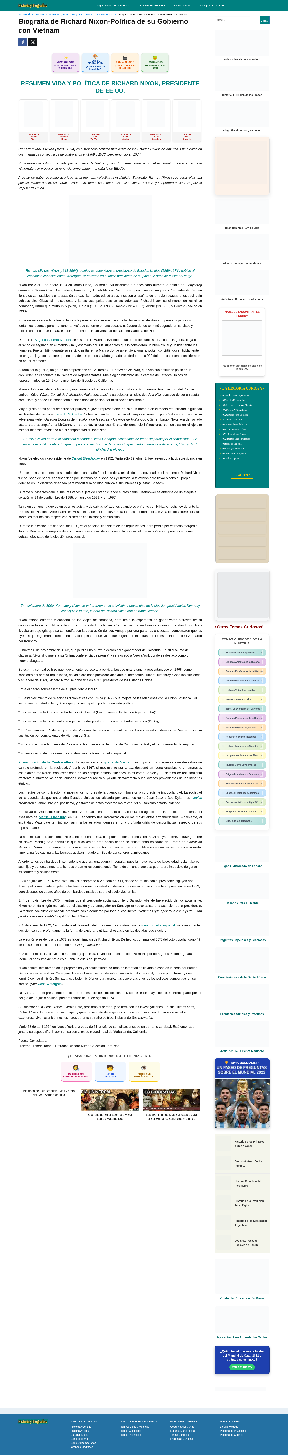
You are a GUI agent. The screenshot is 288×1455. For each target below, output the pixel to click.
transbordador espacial (158, 925)
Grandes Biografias (82, 1446)
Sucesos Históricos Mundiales (242, 783)
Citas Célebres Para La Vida (242, 227)
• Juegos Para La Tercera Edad (112, 5)
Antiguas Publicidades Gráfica (242, 755)
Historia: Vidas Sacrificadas (242, 690)
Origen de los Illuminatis (242, 821)
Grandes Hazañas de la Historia (242, 680)
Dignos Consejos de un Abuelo (242, 263)
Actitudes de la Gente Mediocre (242, 1051)
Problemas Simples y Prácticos (242, 1014)
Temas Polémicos (131, 1434)
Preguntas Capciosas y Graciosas (242, 940)
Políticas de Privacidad (233, 1430)
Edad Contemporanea (83, 1442)
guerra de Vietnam (118, 762)
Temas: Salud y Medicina (135, 1426)
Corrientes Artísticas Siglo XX (242, 802)
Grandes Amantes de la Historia (242, 662)
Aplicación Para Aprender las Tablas (242, 1337)
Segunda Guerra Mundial (52, 340)
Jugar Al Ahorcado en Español (242, 866)
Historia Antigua (80, 1430)
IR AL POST (242, 475)
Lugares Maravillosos (182, 1430)
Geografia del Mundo (182, 1426)
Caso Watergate (49, 984)
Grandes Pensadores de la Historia (242, 718)
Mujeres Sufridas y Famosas (242, 765)
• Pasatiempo (182, 5)
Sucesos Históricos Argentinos (242, 793)
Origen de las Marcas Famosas (242, 774)
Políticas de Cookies (231, 1434)
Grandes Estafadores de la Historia (242, 671)
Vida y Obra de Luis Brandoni (242, 59)
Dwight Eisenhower (86, 458)
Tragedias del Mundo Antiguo (242, 811)
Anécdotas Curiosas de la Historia (242, 299)
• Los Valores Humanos (152, 5)
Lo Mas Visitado (229, 1426)
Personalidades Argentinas (242, 652)
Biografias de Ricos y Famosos (242, 130)
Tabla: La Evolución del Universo (242, 708)
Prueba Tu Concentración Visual (242, 1298)
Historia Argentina (81, 1426)
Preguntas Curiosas (181, 1438)
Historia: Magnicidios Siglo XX (242, 746)
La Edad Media (79, 1434)
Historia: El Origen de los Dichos (242, 95)
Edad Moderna (79, 1438)
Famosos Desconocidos (242, 699)
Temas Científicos (131, 1430)
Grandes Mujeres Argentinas (242, 727)
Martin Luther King (53, 817)
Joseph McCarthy (68, 414)
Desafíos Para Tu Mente (242, 903)
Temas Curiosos (179, 1434)
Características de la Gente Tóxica (242, 977)
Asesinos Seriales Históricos (242, 736)
